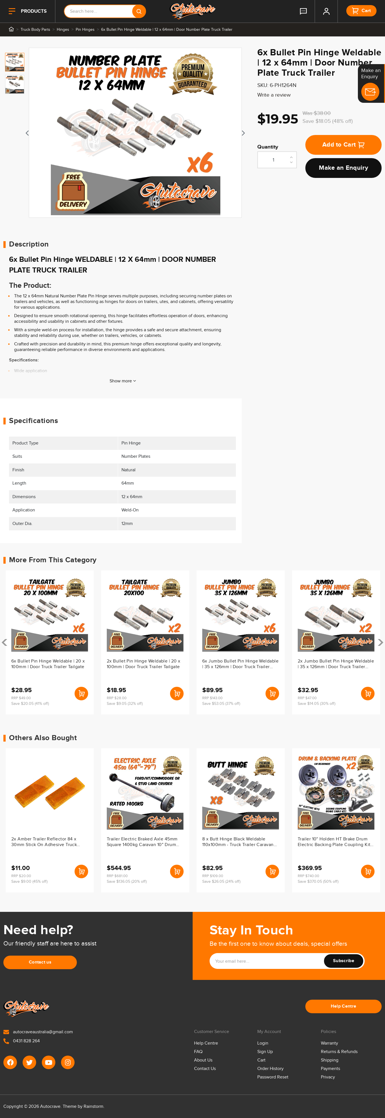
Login (262, 1043)
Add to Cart (343, 145)
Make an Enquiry (343, 168)
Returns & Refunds (339, 1051)
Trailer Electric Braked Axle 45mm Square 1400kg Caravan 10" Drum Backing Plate (142, 842)
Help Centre (343, 1006)
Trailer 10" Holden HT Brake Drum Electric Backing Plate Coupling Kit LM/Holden (334, 842)
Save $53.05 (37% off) (221, 703)
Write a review (274, 95)
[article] (49, 642)
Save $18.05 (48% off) (328, 121)
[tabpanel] (135, 132)
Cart (261, 1060)
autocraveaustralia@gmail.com (38, 1032)
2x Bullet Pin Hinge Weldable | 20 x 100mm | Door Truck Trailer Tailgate (143, 664)
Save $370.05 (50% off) (318, 881)
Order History (270, 1068)
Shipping (329, 1060)
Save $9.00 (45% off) (29, 881)
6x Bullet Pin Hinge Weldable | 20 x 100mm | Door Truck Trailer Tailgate (48, 664)
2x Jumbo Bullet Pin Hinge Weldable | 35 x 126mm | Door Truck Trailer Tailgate (336, 664)
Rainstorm (93, 1106)
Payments (330, 1068)
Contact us (40, 962)
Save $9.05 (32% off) (125, 703)
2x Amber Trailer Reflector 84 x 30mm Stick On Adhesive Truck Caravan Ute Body (44, 842)
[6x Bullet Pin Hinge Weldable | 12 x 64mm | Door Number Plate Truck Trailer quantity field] (277, 159)
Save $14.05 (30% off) (316, 703)
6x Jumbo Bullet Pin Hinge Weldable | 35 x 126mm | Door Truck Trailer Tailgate (240, 664)
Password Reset (272, 1077)
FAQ (198, 1051)
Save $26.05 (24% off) (221, 881)
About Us (203, 1060)
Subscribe (343, 961)
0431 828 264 (21, 1041)
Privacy (328, 1077)
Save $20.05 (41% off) (30, 703)
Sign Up (265, 1051)
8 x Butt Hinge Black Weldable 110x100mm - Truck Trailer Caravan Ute (238, 842)
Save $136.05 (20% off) (127, 881)
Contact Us (205, 1068)
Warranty (329, 1043)
